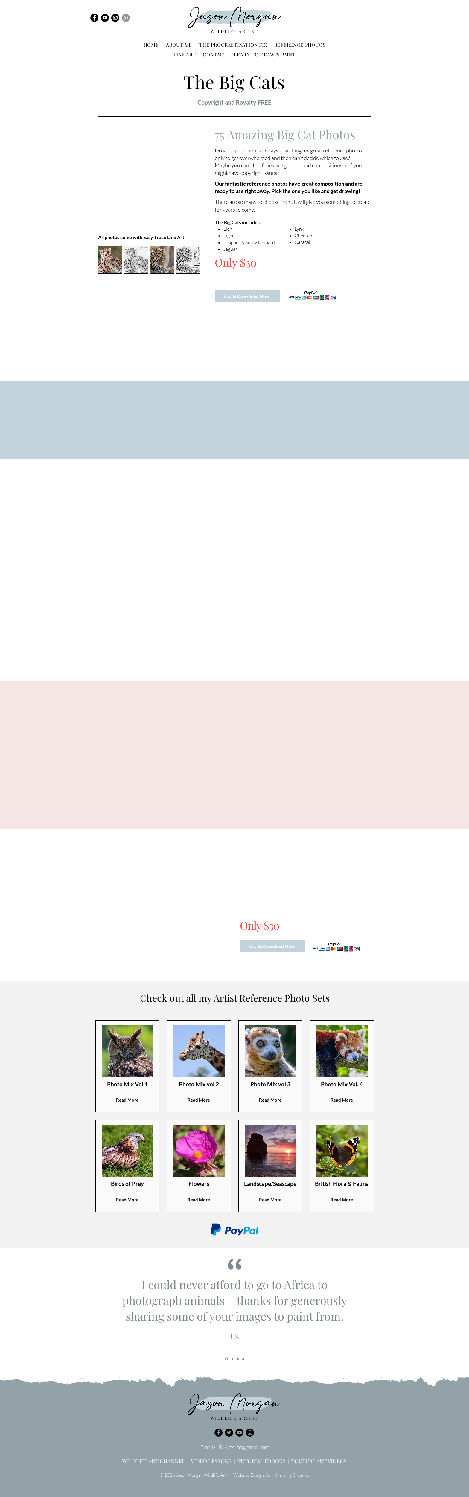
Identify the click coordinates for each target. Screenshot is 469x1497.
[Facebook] (94, 18)
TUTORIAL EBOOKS (261, 1461)
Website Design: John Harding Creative (271, 1475)
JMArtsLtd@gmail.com (243, 1447)
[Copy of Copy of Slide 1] (238, 1359)
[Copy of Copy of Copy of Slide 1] (243, 1359)
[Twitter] (229, 1433)
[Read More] (127, 1100)
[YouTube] (105, 18)
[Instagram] (115, 18)
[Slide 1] (226, 1359)
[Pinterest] (126, 18)
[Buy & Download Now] (247, 296)
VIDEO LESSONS (211, 1461)
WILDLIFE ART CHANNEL (153, 1461)
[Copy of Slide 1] (232, 1359)
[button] (300, 45)
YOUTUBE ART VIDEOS (319, 1461)
